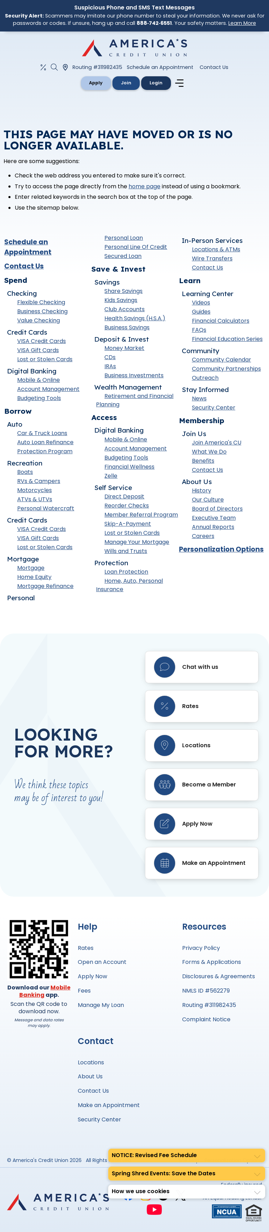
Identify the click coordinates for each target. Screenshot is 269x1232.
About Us (90, 1076)
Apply (96, 83)
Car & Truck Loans (42, 433)
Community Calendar (221, 360)
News (199, 398)
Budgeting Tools (39, 398)
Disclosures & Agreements (218, 976)
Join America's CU (216, 443)
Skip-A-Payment (127, 524)
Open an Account (102, 962)
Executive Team (214, 518)
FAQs (199, 330)
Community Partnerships (226, 369)
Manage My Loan (101, 1005)
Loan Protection (126, 572)
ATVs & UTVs (34, 499)
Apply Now (92, 976)
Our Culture (208, 500)
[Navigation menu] (180, 83)
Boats (25, 472)
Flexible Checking (41, 302)
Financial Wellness (129, 467)
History (201, 490)
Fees (84, 991)
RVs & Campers (38, 481)
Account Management (48, 389)
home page (144, 186)
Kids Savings (120, 300)
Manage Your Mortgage (136, 542)
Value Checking (38, 320)
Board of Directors (217, 509)
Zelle (110, 476)
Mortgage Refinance (45, 586)
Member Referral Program (141, 515)
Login (156, 83)
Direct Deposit (124, 496)
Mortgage (30, 568)
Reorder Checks (126, 506)
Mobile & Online (38, 380)
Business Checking (42, 311)
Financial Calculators (220, 321)
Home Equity (34, 577)
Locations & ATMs (216, 249)
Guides (201, 312)
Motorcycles (34, 490)
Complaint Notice (206, 1019)
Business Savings (127, 327)
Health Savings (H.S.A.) (134, 318)
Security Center (213, 408)
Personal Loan (123, 238)
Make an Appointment (109, 1105)
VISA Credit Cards (41, 341)
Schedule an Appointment (160, 67)
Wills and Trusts (125, 551)
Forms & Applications (211, 962)
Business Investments (134, 375)
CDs (110, 357)
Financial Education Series (227, 339)
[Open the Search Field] (54, 67)
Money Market (124, 348)
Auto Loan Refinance (45, 442)
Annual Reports (213, 527)
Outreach (205, 378)
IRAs (110, 366)
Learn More (242, 23)
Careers (203, 536)
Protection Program (45, 451)
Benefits (203, 461)
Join (126, 83)
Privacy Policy (201, 948)
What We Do (209, 452)
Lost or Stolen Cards (45, 359)
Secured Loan (123, 256)
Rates (86, 948)
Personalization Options (221, 549)
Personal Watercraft (45, 508)
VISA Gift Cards (38, 350)
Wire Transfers (212, 258)
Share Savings (123, 291)
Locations (91, 1062)
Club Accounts (124, 309)
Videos (201, 303)
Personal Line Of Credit (135, 247)
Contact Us (214, 67)
